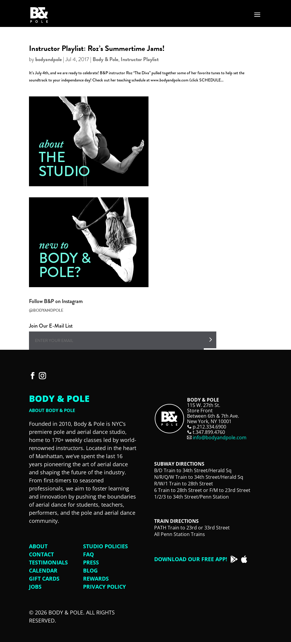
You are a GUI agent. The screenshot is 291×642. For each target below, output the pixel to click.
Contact (41, 554)
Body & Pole (105, 59)
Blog (90, 570)
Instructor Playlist (140, 59)
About (38, 546)
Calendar (43, 570)
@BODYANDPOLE (46, 310)
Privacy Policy (104, 586)
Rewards (96, 578)
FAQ (88, 554)
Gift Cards (44, 578)
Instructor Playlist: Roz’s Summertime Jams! (97, 48)
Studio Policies (105, 546)
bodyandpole (48, 59)
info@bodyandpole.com (219, 437)
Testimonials (48, 562)
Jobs (35, 586)
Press (91, 562)
